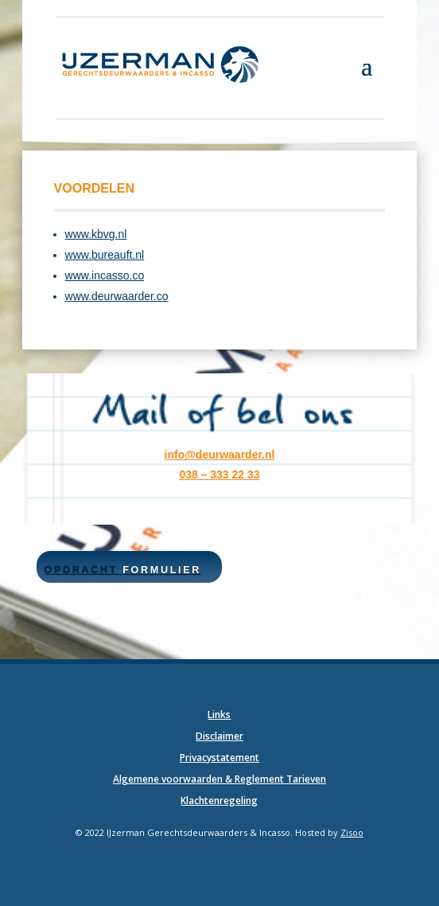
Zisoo (351, 832)
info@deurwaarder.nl (220, 454)
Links (219, 714)
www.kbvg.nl (96, 234)
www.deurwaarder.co (117, 296)
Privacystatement (219, 757)
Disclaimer (219, 736)
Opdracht (123, 570)
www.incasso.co (105, 275)
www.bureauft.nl (105, 254)
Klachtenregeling (219, 800)
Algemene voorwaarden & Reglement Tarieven (219, 779)
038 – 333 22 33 (219, 474)
